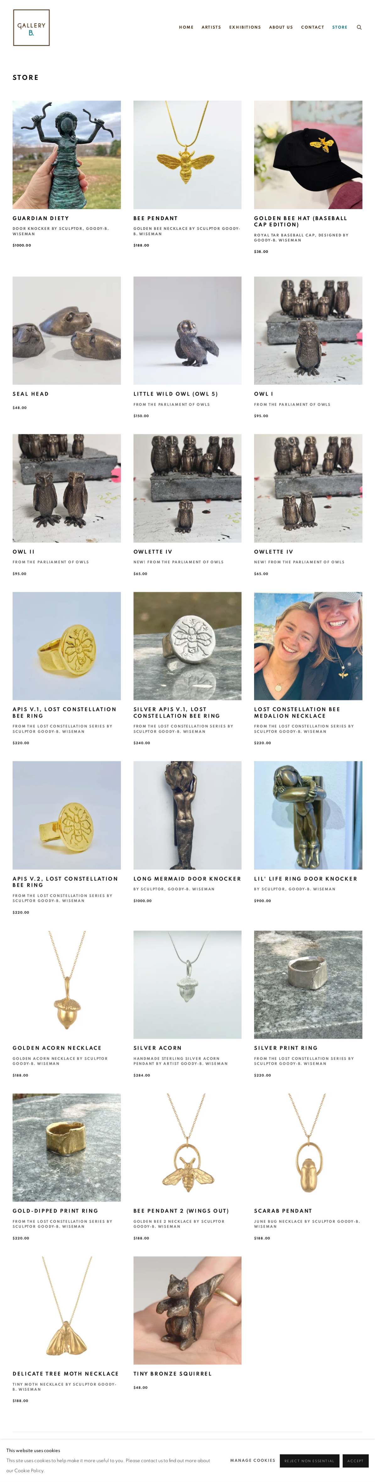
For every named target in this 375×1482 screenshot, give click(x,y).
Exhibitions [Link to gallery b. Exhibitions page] (245, 27)
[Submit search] (359, 26)
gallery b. (31, 28)
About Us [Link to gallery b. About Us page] (281, 27)
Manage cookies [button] (253, 1460)
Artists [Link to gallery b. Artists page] (211, 27)
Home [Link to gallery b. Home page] (186, 27)
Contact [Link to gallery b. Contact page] (312, 27)
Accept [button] (355, 1461)
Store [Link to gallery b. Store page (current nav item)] (340, 27)
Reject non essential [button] (310, 1461)
